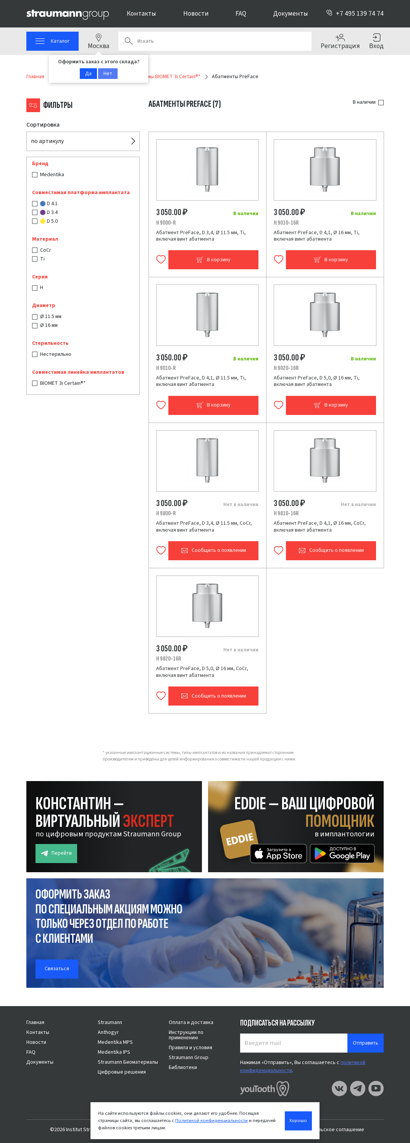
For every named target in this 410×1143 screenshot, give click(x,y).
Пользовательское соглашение (327, 1129)
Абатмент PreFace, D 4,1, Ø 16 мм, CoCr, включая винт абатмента (320, 526)
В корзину (213, 260)
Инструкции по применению (186, 1035)
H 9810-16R (286, 513)
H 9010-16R (286, 223)
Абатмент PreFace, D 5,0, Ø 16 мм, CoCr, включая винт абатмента (202, 672)
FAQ (241, 13)
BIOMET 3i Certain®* (63, 383)
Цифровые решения (122, 1072)
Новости (196, 13)
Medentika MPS (115, 1042)
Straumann (110, 1022)
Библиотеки (183, 1067)
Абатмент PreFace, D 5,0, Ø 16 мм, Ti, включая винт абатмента (317, 381)
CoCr (45, 250)
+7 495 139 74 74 (355, 13)
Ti (42, 259)
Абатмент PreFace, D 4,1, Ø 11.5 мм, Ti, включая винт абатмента (201, 381)
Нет (107, 73)
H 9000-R (166, 223)
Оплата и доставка (191, 1022)
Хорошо (298, 1120)
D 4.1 (49, 203)
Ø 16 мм (49, 325)
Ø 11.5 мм (50, 316)
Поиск (128, 41)
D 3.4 (49, 212)
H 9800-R (166, 513)
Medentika (52, 174)
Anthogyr (108, 1032)
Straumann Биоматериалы (128, 1062)
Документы (290, 13)
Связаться (57, 969)
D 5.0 (49, 221)
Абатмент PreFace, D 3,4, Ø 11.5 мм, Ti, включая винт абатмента (201, 236)
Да (88, 73)
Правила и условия (190, 1047)
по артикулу (47, 141)
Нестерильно (55, 354)
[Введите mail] (294, 1043)
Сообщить (213, 551)
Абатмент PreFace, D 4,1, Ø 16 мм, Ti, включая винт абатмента (317, 236)
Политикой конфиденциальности (211, 1120)
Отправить (365, 1043)
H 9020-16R (286, 368)
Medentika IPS (114, 1052)
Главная (35, 1022)
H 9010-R (166, 368)
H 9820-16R (168, 658)
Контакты (141, 13)
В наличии (364, 102)
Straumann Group (188, 1057)
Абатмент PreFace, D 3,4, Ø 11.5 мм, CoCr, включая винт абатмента (204, 526)
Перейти (56, 853)
